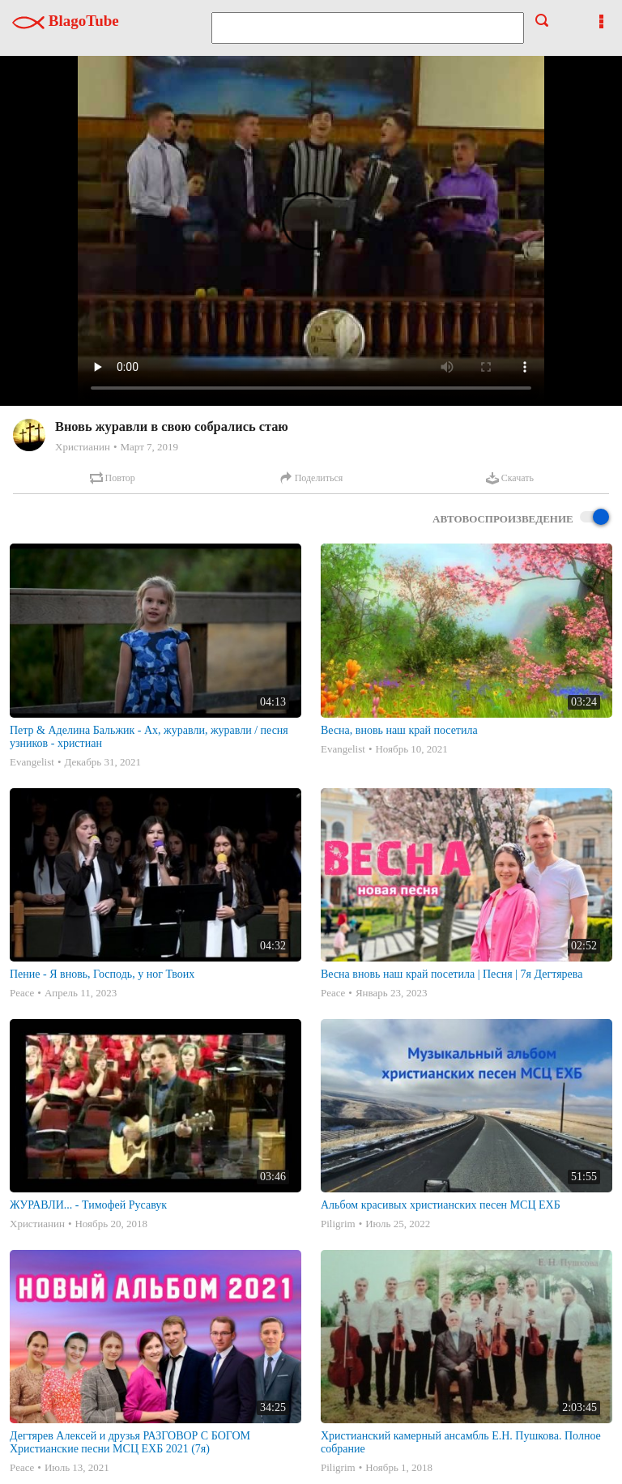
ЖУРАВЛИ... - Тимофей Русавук (88, 1205)
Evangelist (32, 762)
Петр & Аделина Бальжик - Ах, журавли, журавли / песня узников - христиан (149, 736)
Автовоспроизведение (520, 518)
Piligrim (338, 1223)
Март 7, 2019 (149, 447)
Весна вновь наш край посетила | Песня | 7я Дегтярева (451, 974)
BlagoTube (65, 20)
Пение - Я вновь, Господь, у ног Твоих (102, 974)
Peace (22, 993)
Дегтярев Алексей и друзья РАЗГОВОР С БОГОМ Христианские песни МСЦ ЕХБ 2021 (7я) (130, 1442)
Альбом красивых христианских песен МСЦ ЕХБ (440, 1205)
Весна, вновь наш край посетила (399, 730)
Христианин (82, 447)
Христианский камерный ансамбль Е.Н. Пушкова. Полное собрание (461, 1442)
